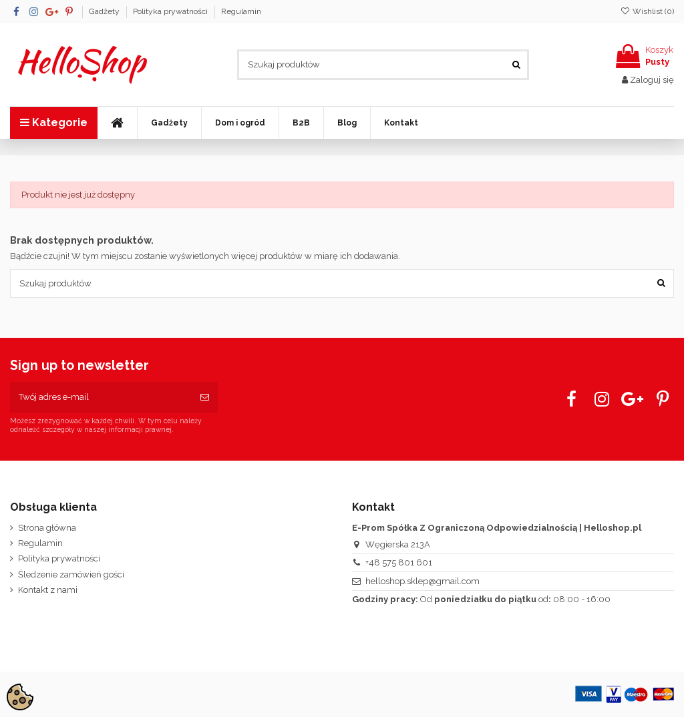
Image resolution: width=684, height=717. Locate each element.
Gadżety (105, 11)
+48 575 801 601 (398, 562)
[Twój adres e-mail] (101, 397)
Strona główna (47, 528)
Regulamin (241, 11)
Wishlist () (647, 11)
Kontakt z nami (47, 590)
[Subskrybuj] (205, 397)
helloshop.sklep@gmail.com (422, 581)
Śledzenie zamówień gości (71, 574)
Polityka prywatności (171, 11)
